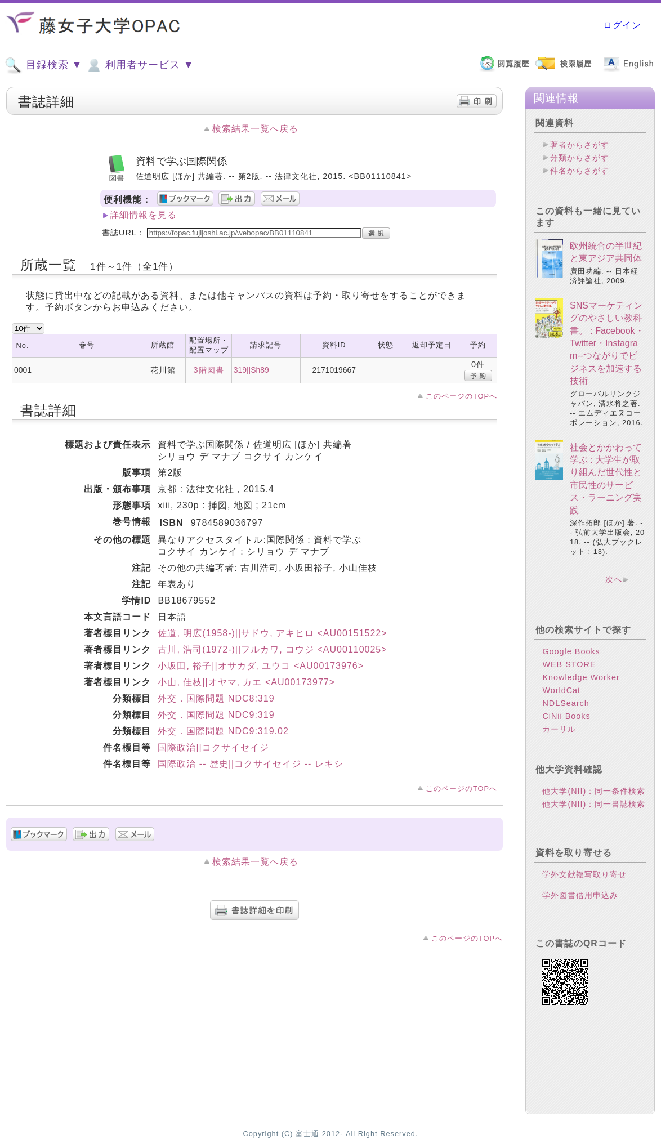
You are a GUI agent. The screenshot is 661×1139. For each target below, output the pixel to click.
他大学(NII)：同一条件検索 (593, 791)
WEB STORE (569, 664)
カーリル (559, 729)
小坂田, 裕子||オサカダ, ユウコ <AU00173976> (261, 666)
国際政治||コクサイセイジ (213, 747)
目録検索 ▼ (43, 65)
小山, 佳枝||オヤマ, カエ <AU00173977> (246, 682)
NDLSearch (565, 703)
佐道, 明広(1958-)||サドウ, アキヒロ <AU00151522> (272, 633)
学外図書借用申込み (580, 895)
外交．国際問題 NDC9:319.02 (223, 731)
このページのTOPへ (461, 396)
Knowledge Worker (580, 677)
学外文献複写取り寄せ (584, 874)
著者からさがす (579, 144)
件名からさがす (579, 170)
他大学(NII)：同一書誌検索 (593, 804)
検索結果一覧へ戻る (255, 128)
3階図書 (209, 369)
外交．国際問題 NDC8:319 (216, 698)
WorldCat (561, 690)
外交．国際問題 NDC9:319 (216, 715)
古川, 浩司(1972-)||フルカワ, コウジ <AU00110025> (272, 649)
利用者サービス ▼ (139, 65)
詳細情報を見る (143, 215)
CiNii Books (566, 716)
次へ (613, 579)
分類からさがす (579, 157)
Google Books (571, 651)
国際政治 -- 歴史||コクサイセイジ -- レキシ (250, 764)
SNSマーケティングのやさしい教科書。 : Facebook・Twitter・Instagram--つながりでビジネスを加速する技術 (607, 343)
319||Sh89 (251, 369)
